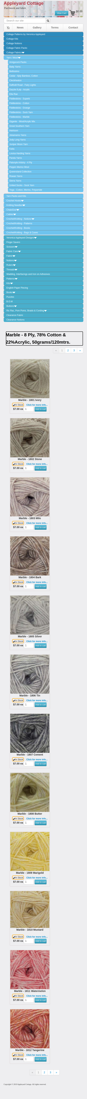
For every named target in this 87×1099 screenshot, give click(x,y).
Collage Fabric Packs (16, 48)
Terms (55, 27)
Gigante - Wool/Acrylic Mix (22, 121)
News (20, 27)
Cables (11, 214)
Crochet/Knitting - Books (18, 228)
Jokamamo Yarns (17, 135)
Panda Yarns (15, 158)
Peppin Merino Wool (19, 167)
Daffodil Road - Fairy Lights (22, 85)
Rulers (11, 265)
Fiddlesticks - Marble (19, 117)
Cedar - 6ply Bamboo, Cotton (23, 76)
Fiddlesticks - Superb (19, 98)
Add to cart (40, 409)
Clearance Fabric (14, 315)
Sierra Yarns (15, 180)
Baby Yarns (15, 66)
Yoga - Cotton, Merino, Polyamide (25, 190)
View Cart (61, 13)
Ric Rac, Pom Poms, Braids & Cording (26, 310)
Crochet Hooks (15, 200)
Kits (9, 283)
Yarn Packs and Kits (16, 196)
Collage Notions (14, 43)
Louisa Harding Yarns (19, 153)
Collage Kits (12, 39)
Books (10, 292)
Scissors (12, 247)
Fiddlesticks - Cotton (19, 103)
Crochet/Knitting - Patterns (19, 223)
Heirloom (13, 130)
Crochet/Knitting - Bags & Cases (22, 232)
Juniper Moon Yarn (18, 144)
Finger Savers (13, 242)
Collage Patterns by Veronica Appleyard (25, 34)
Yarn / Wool (13, 57)
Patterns (12, 278)
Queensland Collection (20, 171)
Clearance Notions (15, 319)
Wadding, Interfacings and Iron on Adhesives (28, 274)
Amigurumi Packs (17, 62)
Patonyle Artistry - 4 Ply (20, 162)
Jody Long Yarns (17, 139)
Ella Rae (13, 94)
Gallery (37, 27)
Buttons (11, 306)
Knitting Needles (15, 205)
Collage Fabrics (15, 52)
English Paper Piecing (17, 288)
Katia (11, 149)
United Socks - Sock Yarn (21, 185)
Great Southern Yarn (19, 126)
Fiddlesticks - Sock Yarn (21, 112)
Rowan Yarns (15, 176)
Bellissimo (14, 71)
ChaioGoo (12, 209)
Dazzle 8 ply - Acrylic (19, 89)
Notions (11, 260)
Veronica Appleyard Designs (21, 237)
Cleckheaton (15, 80)
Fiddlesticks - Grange (19, 108)
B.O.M (9, 301)
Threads (11, 269)
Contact (73, 27)
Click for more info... (37, 405)
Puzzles (10, 297)
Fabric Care (13, 251)
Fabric (10, 256)
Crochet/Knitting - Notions (20, 219)
